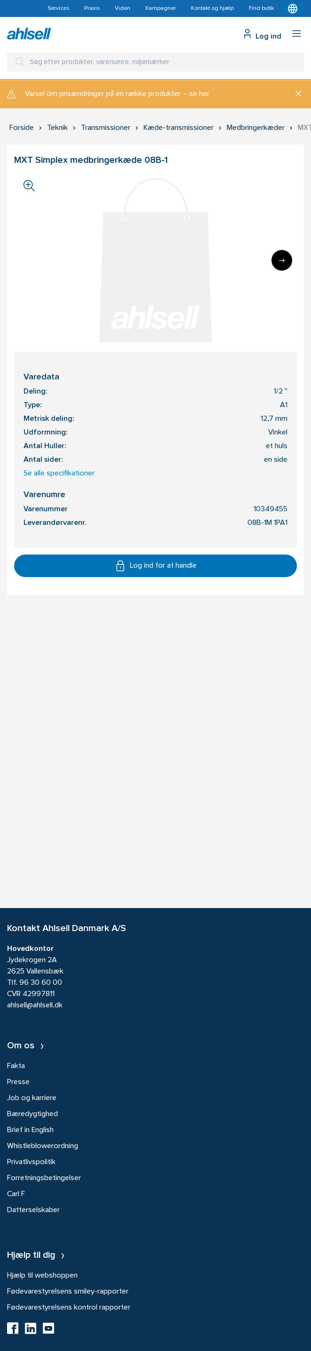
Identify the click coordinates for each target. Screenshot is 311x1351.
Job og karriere (31, 1098)
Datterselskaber (33, 1210)
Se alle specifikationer (59, 473)
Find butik (261, 8)
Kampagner (160, 8)
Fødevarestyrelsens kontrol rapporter (68, 1307)
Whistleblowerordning (42, 1146)
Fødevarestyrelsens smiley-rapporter (67, 1291)
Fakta (16, 1066)
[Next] (281, 260)
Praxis (92, 8)
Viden (122, 8)
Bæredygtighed (32, 1114)
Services (58, 8)
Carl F (16, 1194)
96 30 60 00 (40, 983)
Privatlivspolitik (31, 1162)
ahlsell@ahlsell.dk (35, 1005)
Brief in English (30, 1130)
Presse (18, 1082)
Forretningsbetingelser (44, 1178)
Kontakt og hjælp (212, 8)
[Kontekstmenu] (292, 8)
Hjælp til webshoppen (42, 1275)
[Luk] (295, 94)
